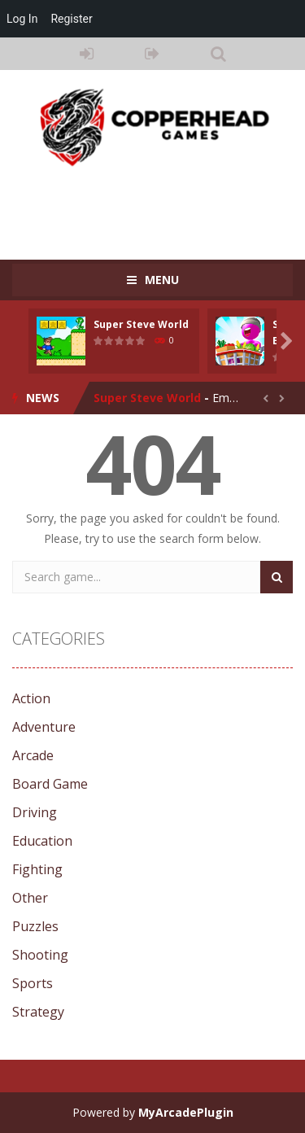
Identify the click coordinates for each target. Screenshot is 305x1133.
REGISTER (152, 53)
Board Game (50, 784)
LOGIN (86, 53)
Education (42, 841)
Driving (34, 812)
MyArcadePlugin (185, 1112)
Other (30, 898)
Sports (32, 983)
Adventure (44, 727)
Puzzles (35, 926)
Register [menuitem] (71, 18)
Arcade (33, 755)
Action (31, 698)
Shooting (40, 955)
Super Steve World (141, 324)
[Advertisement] (158, 205)
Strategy (38, 1012)
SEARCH (218, 53)
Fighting (37, 869)
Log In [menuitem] (22, 18)
